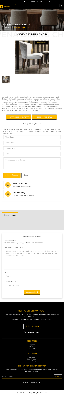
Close (26, 175)
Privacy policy (36, 382)
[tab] (10, 215)
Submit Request (11, 175)
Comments (9, 243)
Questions (37, 243)
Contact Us (52, 1)
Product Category (32, 361)
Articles (32, 357)
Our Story (32, 346)
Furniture (8, 27)
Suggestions (23, 243)
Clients (42, 1)
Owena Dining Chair (21, 27)
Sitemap (26, 382)
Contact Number (10, 281)
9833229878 (32, 332)
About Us (34, 1)
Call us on (22, 186)
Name (6, 272)
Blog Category (32, 359)
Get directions (32, 326)
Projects (32, 344)
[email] (32, 376)
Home (26, 1)
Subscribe (58, 376)
